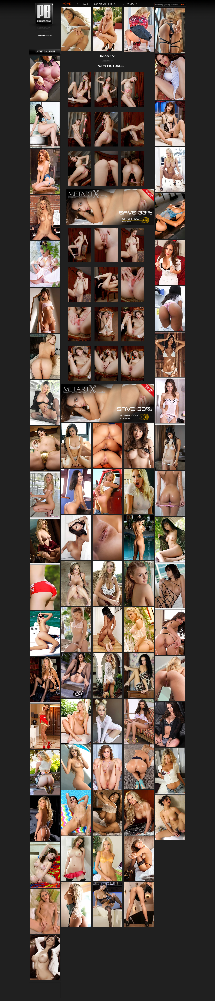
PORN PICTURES (110, 66)
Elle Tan (110, 61)
